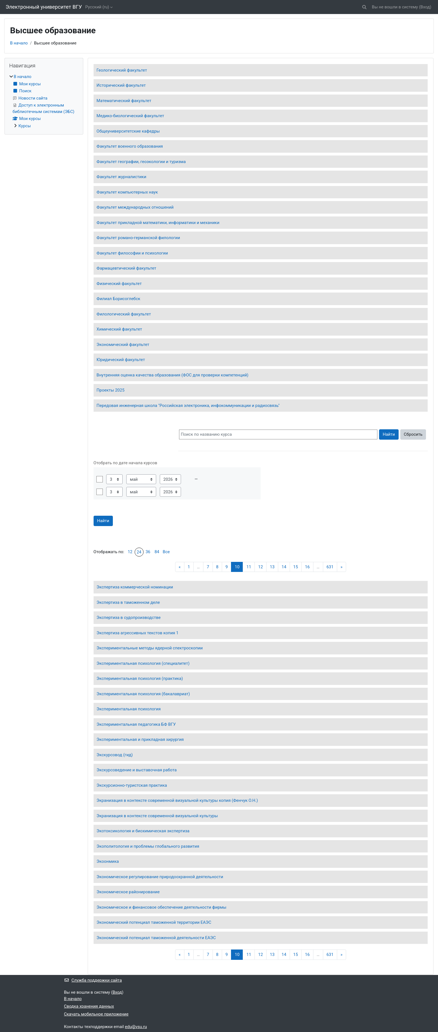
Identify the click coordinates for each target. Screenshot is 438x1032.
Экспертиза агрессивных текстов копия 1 (137, 632)
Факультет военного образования (130, 146)
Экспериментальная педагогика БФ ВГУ (136, 724)
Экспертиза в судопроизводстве (129, 617)
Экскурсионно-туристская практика (132, 785)
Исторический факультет (121, 85)
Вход (425, 7)
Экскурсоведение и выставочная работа (137, 769)
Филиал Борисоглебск (119, 298)
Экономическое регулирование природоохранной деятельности (160, 876)
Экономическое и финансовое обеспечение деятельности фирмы (162, 907)
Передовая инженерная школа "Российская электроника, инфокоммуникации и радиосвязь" (188, 405)
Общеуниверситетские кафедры (128, 131)
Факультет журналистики (121, 176)
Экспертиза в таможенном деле (128, 602)
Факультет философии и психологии (132, 253)
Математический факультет (124, 100)
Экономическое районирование (128, 891)
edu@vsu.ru (136, 1026)
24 (139, 552)
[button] (365, 7)
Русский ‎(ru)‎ (97, 7)
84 (156, 551)
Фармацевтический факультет (126, 268)
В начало (19, 43)
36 (148, 551)
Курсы (24, 125)
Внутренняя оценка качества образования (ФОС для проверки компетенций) (173, 375)
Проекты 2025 (111, 390)
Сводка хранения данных (89, 1006)
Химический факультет (119, 329)
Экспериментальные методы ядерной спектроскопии (150, 648)
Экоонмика (108, 861)
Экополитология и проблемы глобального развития (148, 846)
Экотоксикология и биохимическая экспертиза (143, 830)
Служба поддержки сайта (93, 980)
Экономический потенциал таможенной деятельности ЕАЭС (156, 937)
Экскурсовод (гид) (115, 754)
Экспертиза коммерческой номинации (135, 587)
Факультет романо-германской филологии (138, 237)
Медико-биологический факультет (130, 115)
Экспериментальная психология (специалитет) (143, 663)
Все (166, 551)
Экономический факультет (123, 344)
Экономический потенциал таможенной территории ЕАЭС (154, 922)
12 (130, 551)
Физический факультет (119, 283)
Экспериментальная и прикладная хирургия (140, 739)
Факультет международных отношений (135, 207)
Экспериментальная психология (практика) (140, 678)
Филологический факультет (124, 314)
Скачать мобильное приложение (96, 1014)
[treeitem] (43, 101)
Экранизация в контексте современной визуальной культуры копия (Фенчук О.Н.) (177, 800)
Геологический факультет (122, 70)
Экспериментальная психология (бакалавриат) (143, 693)
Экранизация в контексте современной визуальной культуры (157, 815)
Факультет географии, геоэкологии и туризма (141, 161)
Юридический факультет (121, 359)
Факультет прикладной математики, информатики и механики (158, 222)
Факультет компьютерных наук (127, 192)
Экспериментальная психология (129, 708)
